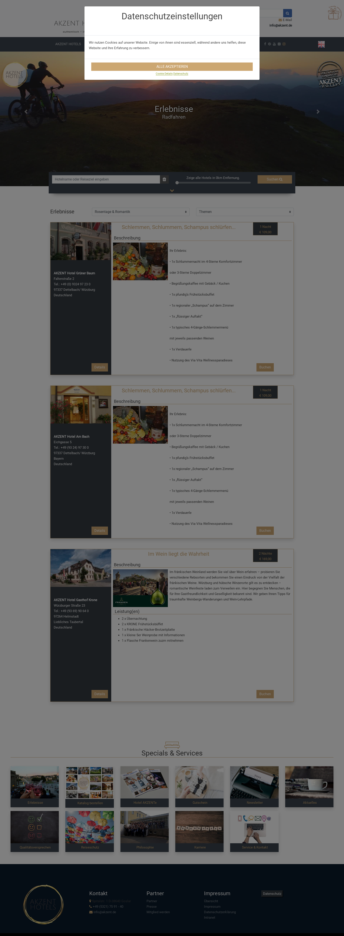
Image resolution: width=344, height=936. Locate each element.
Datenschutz (180, 73)
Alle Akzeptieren (172, 66)
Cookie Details (164, 73)
